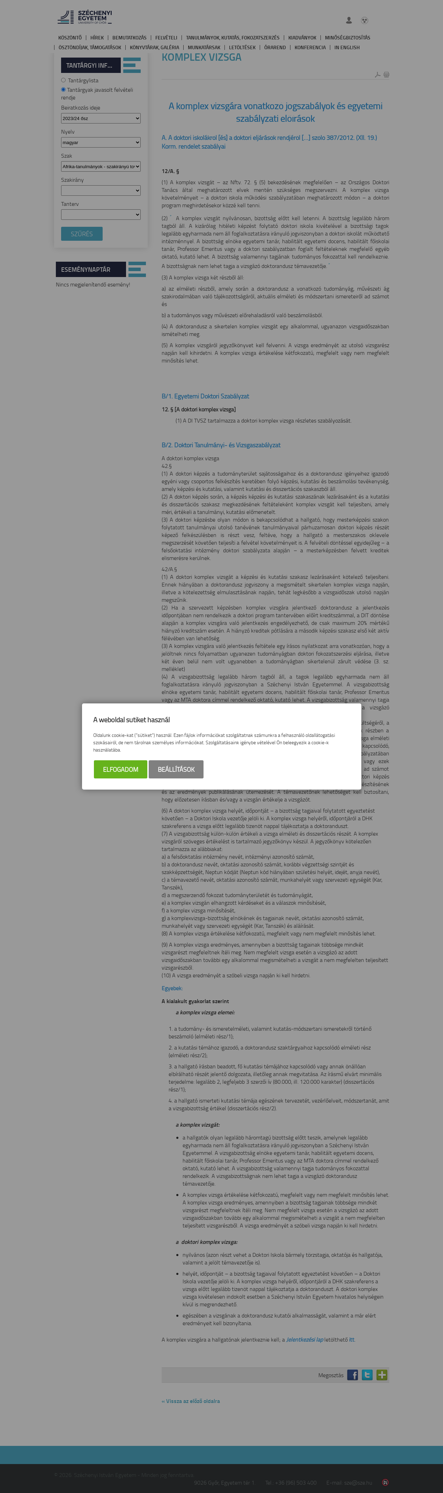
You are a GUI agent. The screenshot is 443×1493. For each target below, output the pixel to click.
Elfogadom (120, 769)
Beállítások (176, 769)
